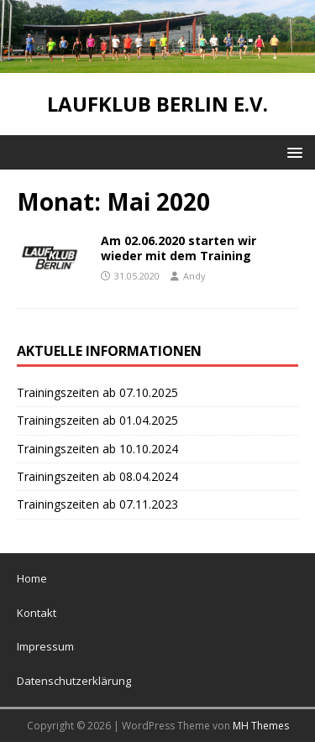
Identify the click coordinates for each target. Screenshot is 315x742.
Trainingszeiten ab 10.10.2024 (97, 449)
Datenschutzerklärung (74, 680)
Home (32, 578)
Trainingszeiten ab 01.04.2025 (97, 420)
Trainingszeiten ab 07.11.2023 (97, 504)
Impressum (45, 646)
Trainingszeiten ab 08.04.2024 (97, 476)
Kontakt (36, 612)
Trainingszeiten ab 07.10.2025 (97, 392)
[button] (292, 151)
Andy (194, 275)
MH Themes (261, 725)
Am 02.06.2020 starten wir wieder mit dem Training (178, 248)
